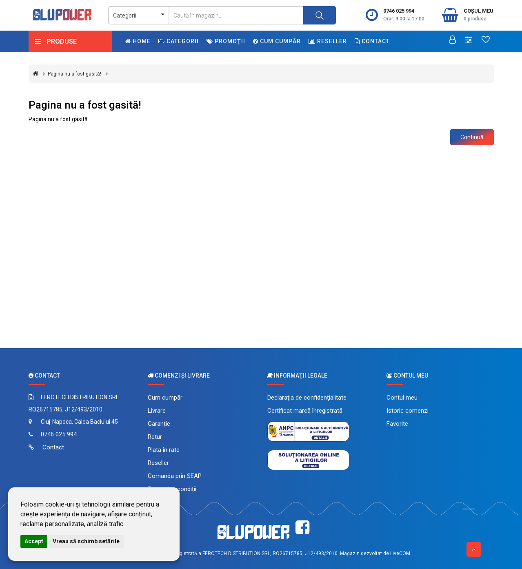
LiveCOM (400, 553)
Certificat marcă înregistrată (304, 410)
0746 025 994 (398, 11)
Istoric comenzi (408, 410)
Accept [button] (33, 541)
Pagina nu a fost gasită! (74, 74)
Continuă (472, 137)
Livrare (157, 410)
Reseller (328, 41)
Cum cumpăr (277, 41)
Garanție (159, 423)
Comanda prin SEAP (175, 476)
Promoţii (226, 41)
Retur (155, 436)
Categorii (178, 41)
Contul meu (402, 397)
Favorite (397, 423)
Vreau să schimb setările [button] (86, 541)
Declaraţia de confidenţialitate (307, 397)
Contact (372, 41)
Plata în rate (164, 449)
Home (138, 41)
